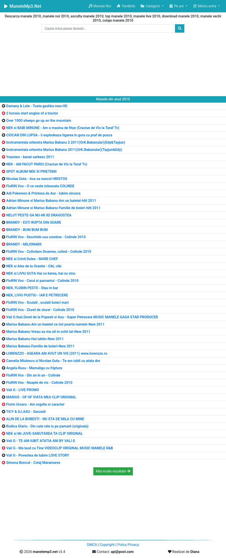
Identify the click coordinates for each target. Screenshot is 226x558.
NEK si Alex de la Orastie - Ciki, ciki (33, 266)
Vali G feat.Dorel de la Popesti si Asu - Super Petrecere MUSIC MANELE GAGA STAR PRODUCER (82, 317)
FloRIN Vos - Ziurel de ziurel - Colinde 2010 (40, 310)
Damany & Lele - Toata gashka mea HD (36, 106)
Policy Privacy (128, 545)
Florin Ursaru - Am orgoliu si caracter (35, 404)
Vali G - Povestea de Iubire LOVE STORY (37, 455)
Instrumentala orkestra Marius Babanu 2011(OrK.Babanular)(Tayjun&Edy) (64, 150)
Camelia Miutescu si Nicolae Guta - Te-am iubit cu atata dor (53, 361)
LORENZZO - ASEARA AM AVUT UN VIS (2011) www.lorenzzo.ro (56, 353)
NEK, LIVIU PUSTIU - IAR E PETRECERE (37, 295)
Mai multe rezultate (113, 471)
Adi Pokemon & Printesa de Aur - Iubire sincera (43, 193)
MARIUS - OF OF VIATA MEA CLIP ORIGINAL (41, 397)
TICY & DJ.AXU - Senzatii (26, 412)
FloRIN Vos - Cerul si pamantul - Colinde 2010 (42, 281)
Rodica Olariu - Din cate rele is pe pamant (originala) (47, 426)
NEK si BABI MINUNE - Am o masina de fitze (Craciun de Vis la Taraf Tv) (62, 128)
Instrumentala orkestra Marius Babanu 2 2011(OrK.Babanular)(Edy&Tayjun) (65, 142)
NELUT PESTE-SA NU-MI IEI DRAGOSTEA (39, 215)
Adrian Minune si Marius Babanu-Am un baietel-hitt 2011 (51, 200)
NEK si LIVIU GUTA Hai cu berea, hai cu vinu (40, 273)
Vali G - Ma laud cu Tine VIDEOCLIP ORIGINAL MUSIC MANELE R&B (59, 448)
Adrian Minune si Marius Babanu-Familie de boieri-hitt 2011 (53, 208)
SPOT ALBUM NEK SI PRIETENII (31, 171)
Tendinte (125, 6)
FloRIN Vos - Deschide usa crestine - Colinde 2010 (46, 237)
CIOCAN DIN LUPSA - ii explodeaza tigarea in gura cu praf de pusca (59, 135)
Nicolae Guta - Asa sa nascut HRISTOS (36, 179)
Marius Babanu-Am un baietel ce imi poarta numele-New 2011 (55, 324)
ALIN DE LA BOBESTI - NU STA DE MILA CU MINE (45, 419)
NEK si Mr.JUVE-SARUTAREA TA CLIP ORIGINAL (44, 433)
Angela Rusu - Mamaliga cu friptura (34, 368)
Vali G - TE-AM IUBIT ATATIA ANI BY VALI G (40, 441)
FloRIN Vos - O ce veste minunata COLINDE (40, 186)
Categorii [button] (150, 6)
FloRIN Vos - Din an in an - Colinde (33, 375)
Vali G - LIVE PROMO (22, 390)
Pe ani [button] (177, 6)
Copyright (107, 545)
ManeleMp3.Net (22, 6)
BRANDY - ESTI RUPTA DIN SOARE (33, 222)
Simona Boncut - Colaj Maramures (33, 463)
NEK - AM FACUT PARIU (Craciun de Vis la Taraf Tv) (46, 164)
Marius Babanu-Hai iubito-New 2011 (35, 339)
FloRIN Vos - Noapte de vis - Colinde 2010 (39, 382)
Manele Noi (99, 6)
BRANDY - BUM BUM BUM (27, 230)
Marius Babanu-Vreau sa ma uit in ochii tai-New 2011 (48, 332)
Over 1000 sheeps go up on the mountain (38, 120)
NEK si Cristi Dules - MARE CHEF (32, 259)
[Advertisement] (113, 65)
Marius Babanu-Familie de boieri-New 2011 (40, 346)
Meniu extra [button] (205, 6)
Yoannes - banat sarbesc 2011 (30, 157)
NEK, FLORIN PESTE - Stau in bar (32, 288)
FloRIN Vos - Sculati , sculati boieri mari (37, 302)
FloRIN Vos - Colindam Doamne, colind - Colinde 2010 (48, 251)
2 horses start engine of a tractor (32, 113)
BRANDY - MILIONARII (23, 244)
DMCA (92, 545)
